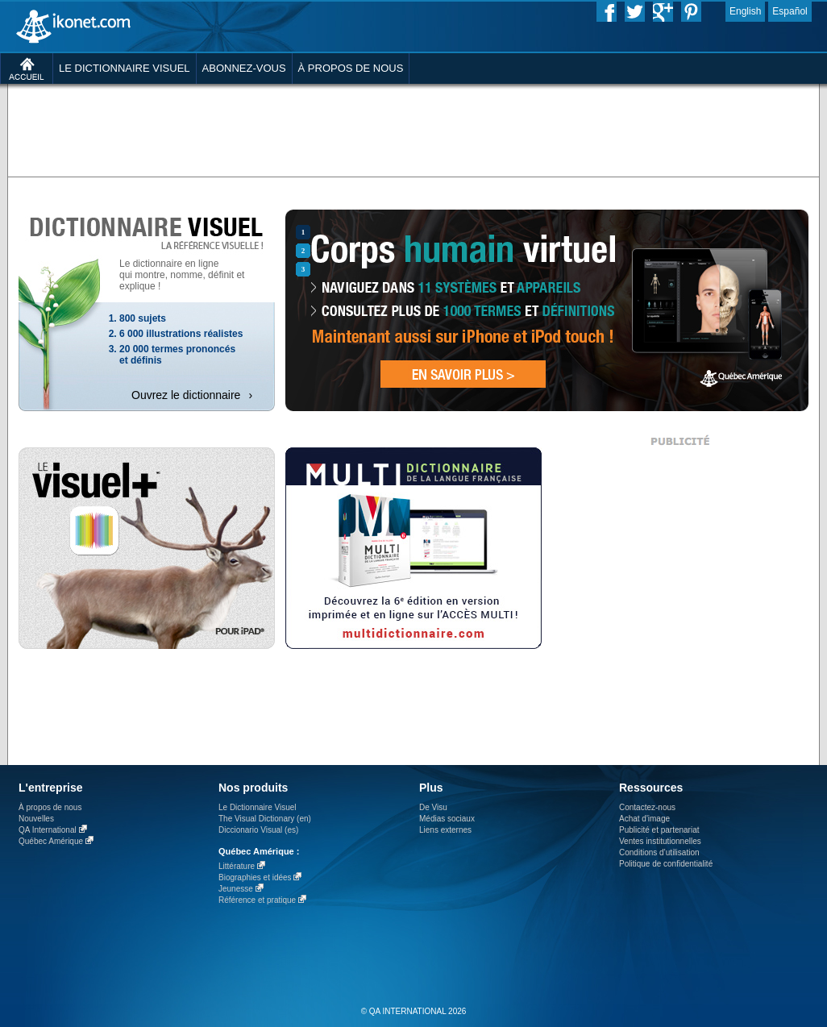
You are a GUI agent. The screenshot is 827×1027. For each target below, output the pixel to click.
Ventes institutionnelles (660, 841)
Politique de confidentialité (666, 863)
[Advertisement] (413, 129)
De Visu (433, 807)
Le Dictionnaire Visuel (257, 807)
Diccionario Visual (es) (258, 829)
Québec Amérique (51, 841)
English (745, 11)
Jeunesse (235, 888)
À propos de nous (50, 807)
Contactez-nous (647, 807)
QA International (48, 829)
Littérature (236, 866)
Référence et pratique (257, 900)
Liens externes (445, 829)
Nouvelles (36, 818)
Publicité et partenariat (659, 829)
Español (789, 11)
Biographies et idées (255, 877)
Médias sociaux (447, 818)
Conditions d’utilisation (659, 852)
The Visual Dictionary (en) (264, 818)
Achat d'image (644, 818)
